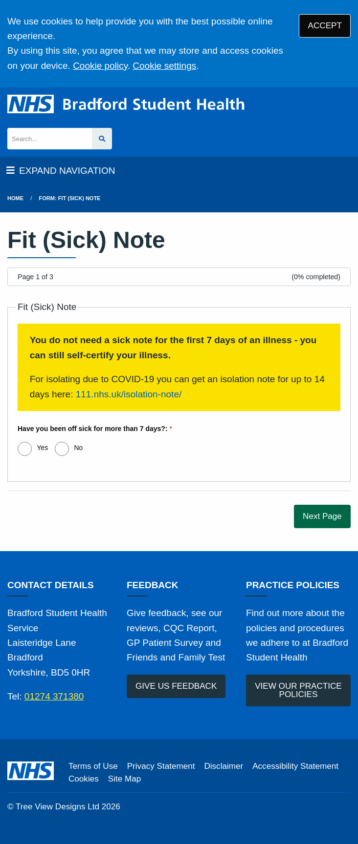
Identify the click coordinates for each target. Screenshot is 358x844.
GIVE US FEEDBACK (176, 686)
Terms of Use (93, 766)
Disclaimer (223, 766)
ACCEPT (325, 25)
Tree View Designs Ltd (57, 806)
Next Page (322, 516)
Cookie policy (100, 66)
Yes (42, 448)
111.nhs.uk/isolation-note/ (129, 394)
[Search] (49, 139)
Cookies (83, 778)
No (78, 448)
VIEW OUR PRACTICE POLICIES (298, 690)
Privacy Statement (161, 766)
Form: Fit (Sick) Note (70, 198)
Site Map (124, 778)
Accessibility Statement (295, 766)
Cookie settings (164, 66)
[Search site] (102, 139)
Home (15, 198)
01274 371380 (54, 696)
